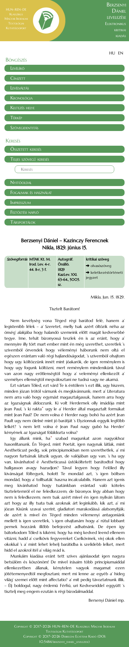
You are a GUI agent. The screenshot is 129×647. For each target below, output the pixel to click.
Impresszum (20, 202)
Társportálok (22, 222)
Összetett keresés (25, 149)
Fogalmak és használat (31, 192)
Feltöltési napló (24, 212)
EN (120, 53)
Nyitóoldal (21, 182)
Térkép (16, 117)
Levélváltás (19, 88)
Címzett (17, 78)
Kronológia (21, 98)
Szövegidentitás (24, 127)
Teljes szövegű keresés (29, 159)
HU (112, 53)
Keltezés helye (22, 107)
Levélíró (17, 68)
